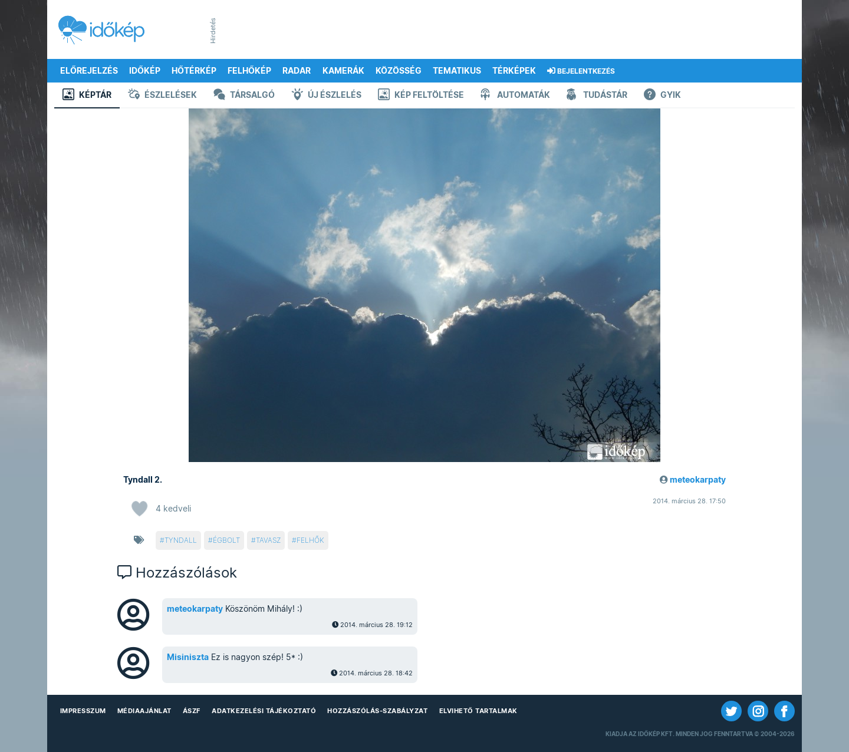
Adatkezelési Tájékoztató (264, 711)
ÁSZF (191, 711)
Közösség (399, 70)
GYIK (662, 95)
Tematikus (457, 70)
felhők (310, 540)
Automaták (515, 95)
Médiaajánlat (144, 711)
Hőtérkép (194, 70)
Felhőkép (249, 70)
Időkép (144, 70)
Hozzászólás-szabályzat (377, 711)
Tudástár (597, 95)
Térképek (514, 70)
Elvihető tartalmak (478, 711)
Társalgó (244, 95)
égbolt (226, 540)
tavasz (268, 540)
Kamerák (343, 70)
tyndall (180, 540)
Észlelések (162, 95)
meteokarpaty (698, 479)
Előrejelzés (89, 70)
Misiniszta (188, 657)
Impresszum (83, 711)
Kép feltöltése (421, 95)
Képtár (86, 95)
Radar (296, 70)
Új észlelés (326, 95)
